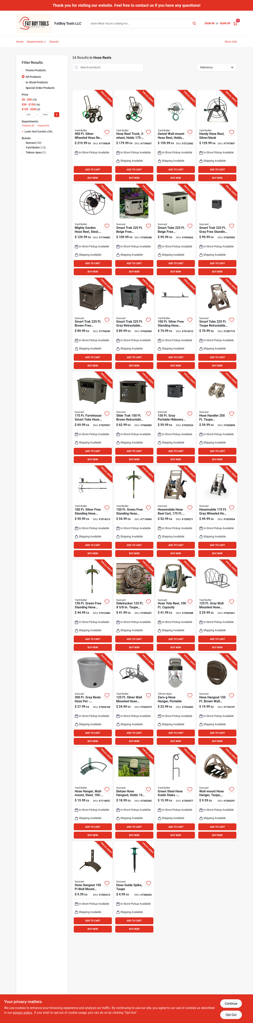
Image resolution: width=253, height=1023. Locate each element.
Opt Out (231, 1015)
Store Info (231, 41)
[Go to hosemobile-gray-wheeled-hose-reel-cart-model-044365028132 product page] (217, 512)
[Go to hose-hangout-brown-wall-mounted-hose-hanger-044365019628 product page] (217, 700)
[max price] (45, 114)
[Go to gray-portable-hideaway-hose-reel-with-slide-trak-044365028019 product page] (175, 418)
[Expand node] (23, 131)
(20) (34, 142)
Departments (35, 41)
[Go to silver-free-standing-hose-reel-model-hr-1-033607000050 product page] (217, 136)
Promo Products (36, 70)
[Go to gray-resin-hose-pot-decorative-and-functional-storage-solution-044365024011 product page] (92, 700)
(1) (36, 152)
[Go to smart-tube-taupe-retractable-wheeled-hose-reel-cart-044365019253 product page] (217, 324)
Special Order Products (40, 88)
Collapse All (28, 125)
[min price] (29, 114)
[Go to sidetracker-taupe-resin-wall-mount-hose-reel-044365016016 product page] (134, 606)
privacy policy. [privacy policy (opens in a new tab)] (23, 1013)
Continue (231, 1003)
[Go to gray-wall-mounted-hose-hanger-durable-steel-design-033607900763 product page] (217, 606)
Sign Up (225, 23)
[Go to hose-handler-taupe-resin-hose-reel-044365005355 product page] (175, 606)
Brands (54, 41)
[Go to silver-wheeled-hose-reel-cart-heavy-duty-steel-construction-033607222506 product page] (92, 136)
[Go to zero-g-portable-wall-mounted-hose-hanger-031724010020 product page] (175, 700)
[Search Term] (143, 23)
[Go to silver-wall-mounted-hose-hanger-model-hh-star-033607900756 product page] (134, 700)
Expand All (43, 125)
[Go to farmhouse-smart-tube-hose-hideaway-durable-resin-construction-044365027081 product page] (92, 418)
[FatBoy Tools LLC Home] (34, 23)
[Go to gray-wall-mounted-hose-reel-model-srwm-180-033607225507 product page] (175, 136)
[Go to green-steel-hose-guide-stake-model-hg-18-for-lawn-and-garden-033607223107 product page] (175, 794)
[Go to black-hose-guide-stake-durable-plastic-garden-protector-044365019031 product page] (134, 887)
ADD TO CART (92, 169)
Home (20, 41)
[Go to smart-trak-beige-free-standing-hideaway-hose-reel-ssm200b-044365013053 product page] (134, 230)
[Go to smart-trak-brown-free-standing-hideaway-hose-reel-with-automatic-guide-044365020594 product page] (92, 324)
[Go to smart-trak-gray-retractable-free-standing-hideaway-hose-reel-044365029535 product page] (134, 324)
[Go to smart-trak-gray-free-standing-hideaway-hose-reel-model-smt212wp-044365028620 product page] (217, 230)
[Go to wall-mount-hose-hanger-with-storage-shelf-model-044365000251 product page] (217, 794)
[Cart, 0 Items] (235, 23)
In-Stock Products (37, 82)
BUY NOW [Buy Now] (93, 178)
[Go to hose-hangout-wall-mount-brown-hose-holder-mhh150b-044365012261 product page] (92, 887)
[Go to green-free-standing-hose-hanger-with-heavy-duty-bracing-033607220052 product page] (92, 606)
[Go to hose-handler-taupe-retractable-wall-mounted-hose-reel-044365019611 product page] (217, 418)
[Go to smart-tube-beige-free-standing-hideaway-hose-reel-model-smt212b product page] (175, 230)
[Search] (194, 23)
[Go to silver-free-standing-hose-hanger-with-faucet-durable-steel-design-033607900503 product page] (92, 512)
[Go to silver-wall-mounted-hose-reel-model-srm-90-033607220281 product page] (92, 230)
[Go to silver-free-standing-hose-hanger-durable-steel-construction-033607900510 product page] (175, 324)
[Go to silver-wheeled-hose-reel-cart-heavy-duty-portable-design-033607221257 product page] (134, 136)
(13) (36, 147)
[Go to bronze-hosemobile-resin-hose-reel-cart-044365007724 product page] (175, 512)
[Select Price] (56, 114)
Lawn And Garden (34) (38, 131)
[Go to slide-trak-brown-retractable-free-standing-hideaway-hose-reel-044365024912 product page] (134, 418)
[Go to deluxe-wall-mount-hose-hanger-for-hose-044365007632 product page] (134, 794)
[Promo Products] (23, 70)
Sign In (209, 23)
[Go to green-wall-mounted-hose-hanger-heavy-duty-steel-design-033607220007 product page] (92, 794)
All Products (33, 77)
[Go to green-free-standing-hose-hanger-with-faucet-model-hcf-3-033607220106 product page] (134, 512)
